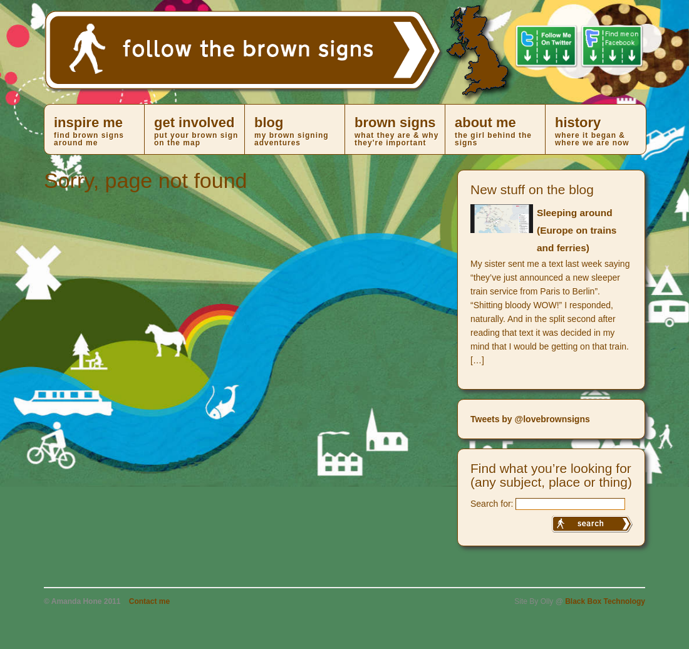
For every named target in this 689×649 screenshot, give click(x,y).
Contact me (149, 601)
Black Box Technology (605, 601)
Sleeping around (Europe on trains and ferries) (576, 230)
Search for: (491, 504)
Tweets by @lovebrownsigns (530, 419)
